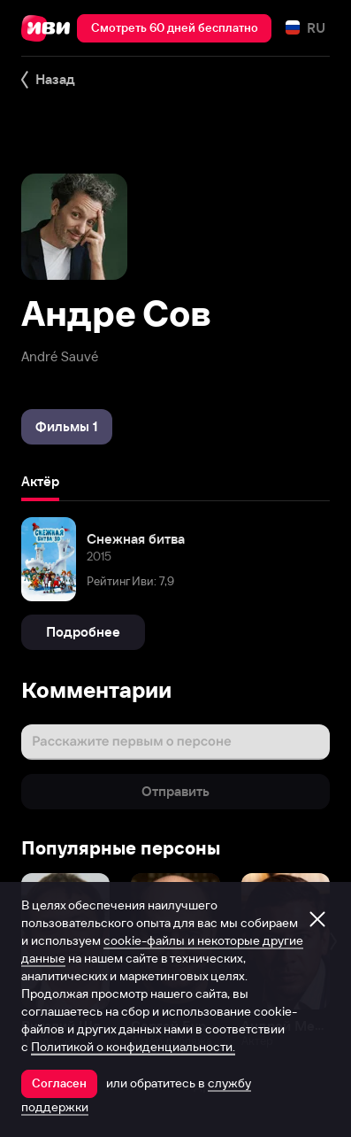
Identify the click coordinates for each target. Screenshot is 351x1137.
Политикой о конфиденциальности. (133, 1047)
